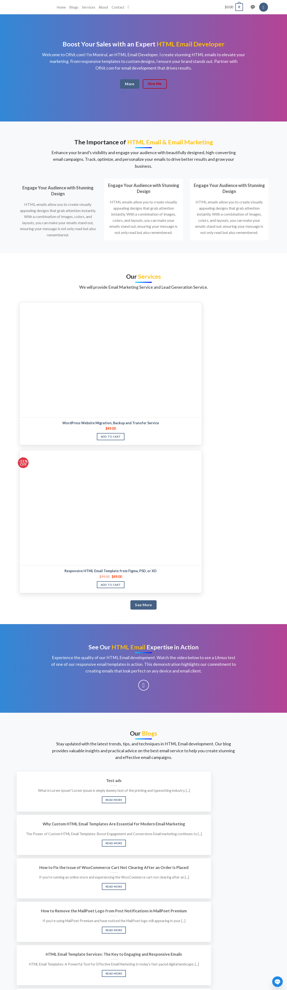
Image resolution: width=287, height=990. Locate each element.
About (103, 7)
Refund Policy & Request (215, 931)
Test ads (57, 558)
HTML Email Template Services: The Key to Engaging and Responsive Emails (143, 628)
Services (88, 7)
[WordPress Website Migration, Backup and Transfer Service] (49, 320)
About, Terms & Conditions (216, 940)
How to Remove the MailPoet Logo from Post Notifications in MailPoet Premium (57, 628)
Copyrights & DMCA (211, 921)
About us (118, 911)
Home (61, 7)
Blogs (74, 7)
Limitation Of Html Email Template (229, 623)
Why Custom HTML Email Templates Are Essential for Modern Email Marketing (143, 563)
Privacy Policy (206, 911)
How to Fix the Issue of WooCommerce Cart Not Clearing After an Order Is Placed (229, 563)
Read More (57, 588)
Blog (114, 931)
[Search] (130, 7)
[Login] (263, 7)
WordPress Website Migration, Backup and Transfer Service (49, 346)
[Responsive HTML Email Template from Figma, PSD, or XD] (112, 320)
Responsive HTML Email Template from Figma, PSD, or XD (111, 346)
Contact (118, 7)
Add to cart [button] (48, 362)
